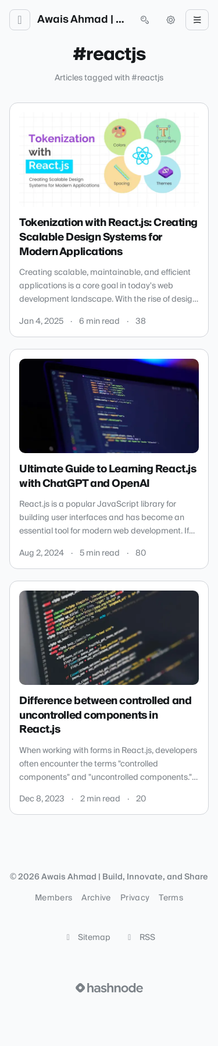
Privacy (134, 898)
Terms (171, 898)
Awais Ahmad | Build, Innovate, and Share (82, 20)
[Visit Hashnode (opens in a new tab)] (109, 987)
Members (53, 898)
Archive (95, 898)
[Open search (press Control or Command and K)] (144, 19)
